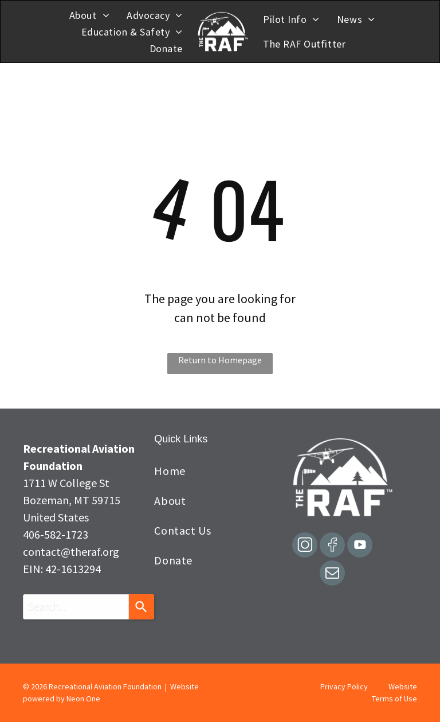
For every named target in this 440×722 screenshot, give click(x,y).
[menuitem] (89, 15)
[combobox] (76, 606)
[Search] (141, 606)
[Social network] (304, 546)
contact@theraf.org (71, 551)
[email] (332, 574)
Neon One (83, 698)
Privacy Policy (344, 686)
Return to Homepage (220, 360)
